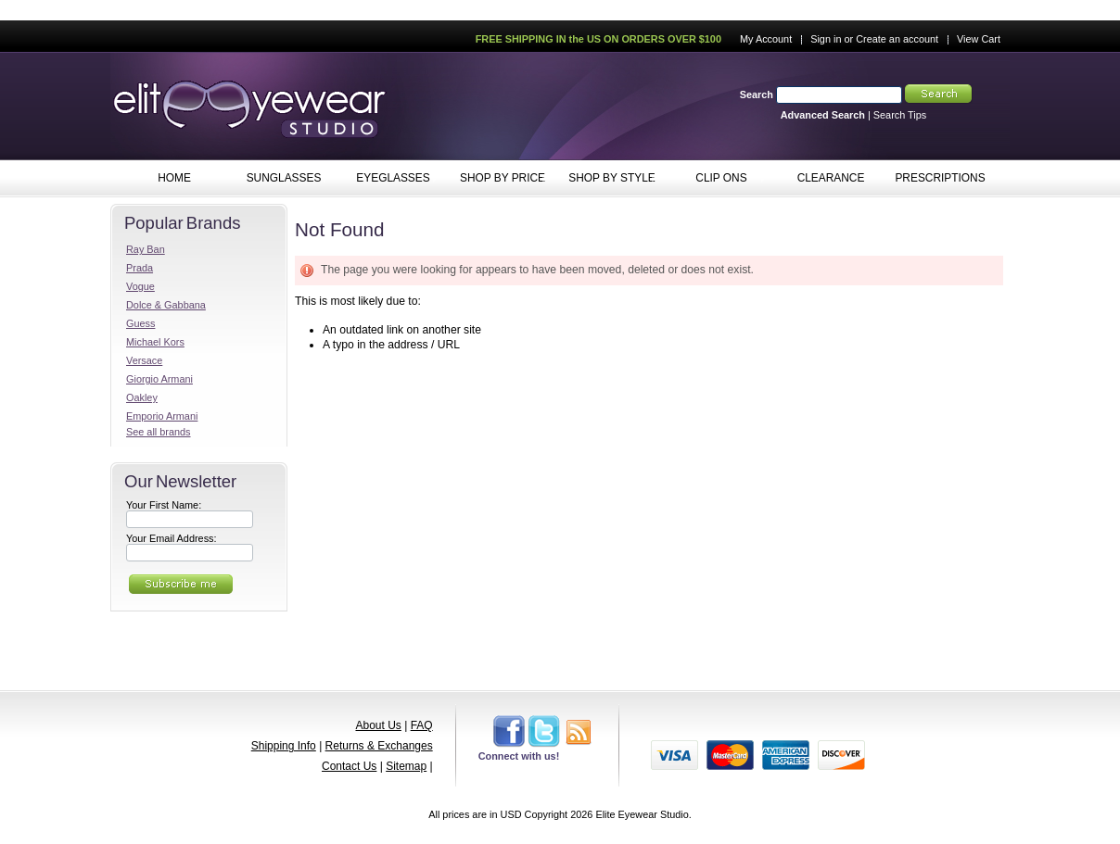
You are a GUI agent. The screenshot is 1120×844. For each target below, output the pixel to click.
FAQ (422, 725)
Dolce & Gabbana (166, 304)
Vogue (140, 286)
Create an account (897, 38)
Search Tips (899, 114)
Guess (140, 323)
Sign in (825, 38)
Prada (139, 267)
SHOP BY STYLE (607, 178)
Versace (144, 360)
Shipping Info (283, 745)
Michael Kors (155, 341)
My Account (766, 38)
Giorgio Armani (159, 378)
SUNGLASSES (279, 178)
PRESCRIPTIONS (940, 177)
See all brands (158, 431)
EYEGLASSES (388, 178)
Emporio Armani (161, 416)
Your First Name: (163, 504)
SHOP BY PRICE (498, 178)
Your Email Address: (171, 538)
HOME (174, 177)
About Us (378, 725)
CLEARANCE (831, 177)
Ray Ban (145, 249)
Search (756, 94)
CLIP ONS (717, 178)
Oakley (142, 397)
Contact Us (349, 766)
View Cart (978, 38)
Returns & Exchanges (379, 745)
